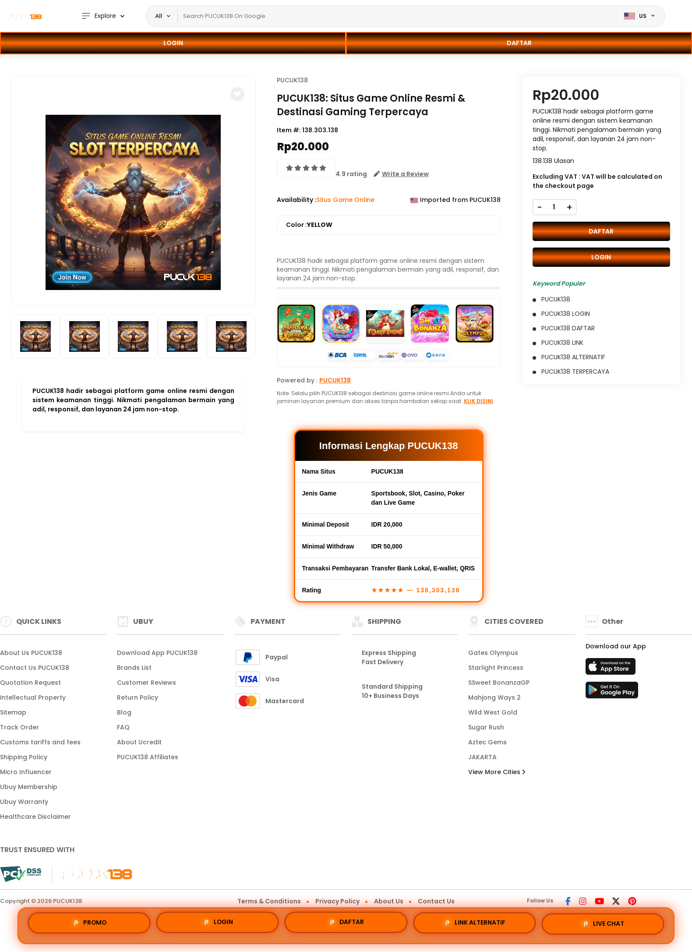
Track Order (19, 727)
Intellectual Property (33, 697)
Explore (98, 16)
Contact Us (436, 901)
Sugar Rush (486, 727)
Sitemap (13, 712)
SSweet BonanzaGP (499, 682)
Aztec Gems (487, 742)
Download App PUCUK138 (157, 652)
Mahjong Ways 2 (494, 697)
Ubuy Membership (28, 786)
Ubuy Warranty (24, 801)
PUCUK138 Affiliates (147, 757)
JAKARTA (482, 757)
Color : (309, 225)
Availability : (296, 199)
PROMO (89, 921)
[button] (237, 94)
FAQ (123, 727)
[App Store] (612, 669)
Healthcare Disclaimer (35, 816)
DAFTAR (519, 43)
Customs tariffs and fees (40, 742)
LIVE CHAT (603, 925)
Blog (124, 712)
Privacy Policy (337, 901)
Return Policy (137, 697)
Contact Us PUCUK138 (34, 667)
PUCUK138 (292, 80)
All (158, 16)
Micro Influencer (26, 772)
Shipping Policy (23, 757)
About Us (388, 901)
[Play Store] (612, 693)
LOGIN (173, 43)
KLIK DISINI (478, 401)
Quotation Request (30, 682)
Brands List (134, 667)
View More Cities (496, 772)
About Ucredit (139, 742)
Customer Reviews (146, 682)
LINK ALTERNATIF (474, 924)
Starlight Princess (495, 667)
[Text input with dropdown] (397, 16)
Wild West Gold (492, 712)
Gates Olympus (493, 652)
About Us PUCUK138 (31, 652)
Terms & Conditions (269, 901)
